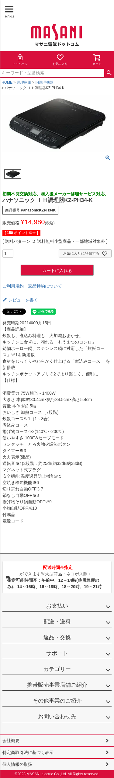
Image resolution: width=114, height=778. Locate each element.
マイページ (20, 59)
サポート (57, 653)
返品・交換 (57, 637)
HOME (7, 82)
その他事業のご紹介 (57, 701)
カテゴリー (57, 669)
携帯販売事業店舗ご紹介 (57, 685)
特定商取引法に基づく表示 (28, 752)
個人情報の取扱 (17, 764)
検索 (109, 73)
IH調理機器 (44, 82)
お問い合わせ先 (57, 716)
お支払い (57, 606)
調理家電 (24, 82)
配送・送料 (57, 622)
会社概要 (10, 740)
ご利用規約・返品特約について (32, 286)
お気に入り (60, 59)
